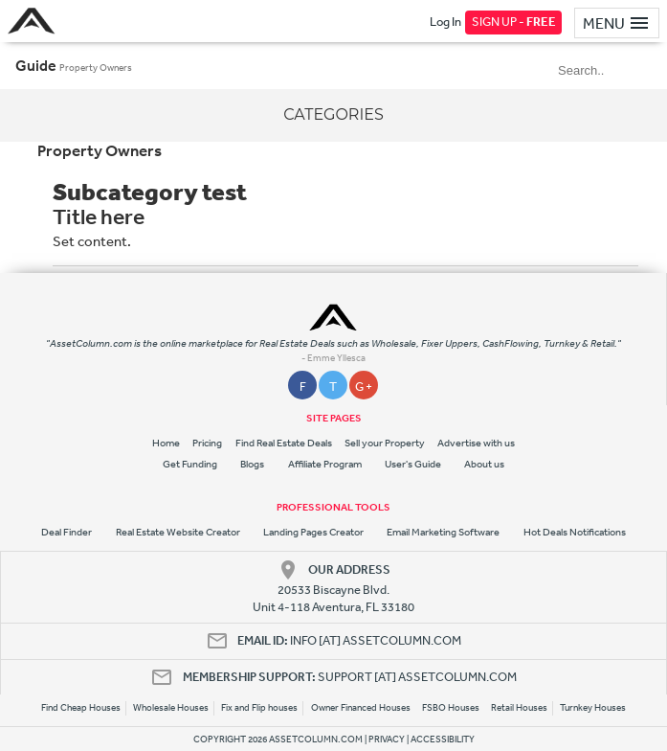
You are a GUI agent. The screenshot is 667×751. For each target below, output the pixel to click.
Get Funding (190, 464)
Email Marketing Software (443, 532)
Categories (333, 114)
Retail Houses (519, 708)
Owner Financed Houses (361, 708)
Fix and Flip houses (259, 708)
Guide (35, 65)
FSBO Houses (450, 708)
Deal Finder (66, 532)
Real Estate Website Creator (178, 532)
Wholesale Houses (171, 708)
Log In (445, 21)
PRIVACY (386, 739)
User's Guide (413, 464)
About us (484, 464)
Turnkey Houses (593, 708)
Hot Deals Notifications (574, 532)
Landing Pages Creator (313, 532)
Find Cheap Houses (81, 708)
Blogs (252, 464)
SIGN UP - (514, 21)
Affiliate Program (325, 464)
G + (363, 386)
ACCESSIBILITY (443, 739)
